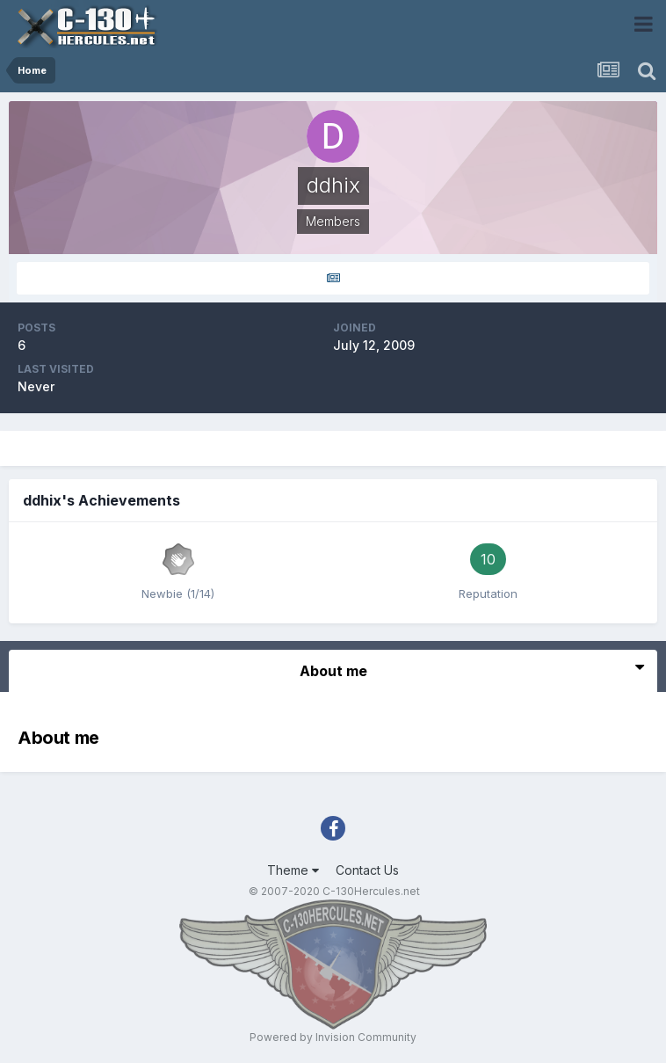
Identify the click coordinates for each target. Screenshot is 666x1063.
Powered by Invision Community (333, 1037)
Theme (293, 870)
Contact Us (367, 870)
